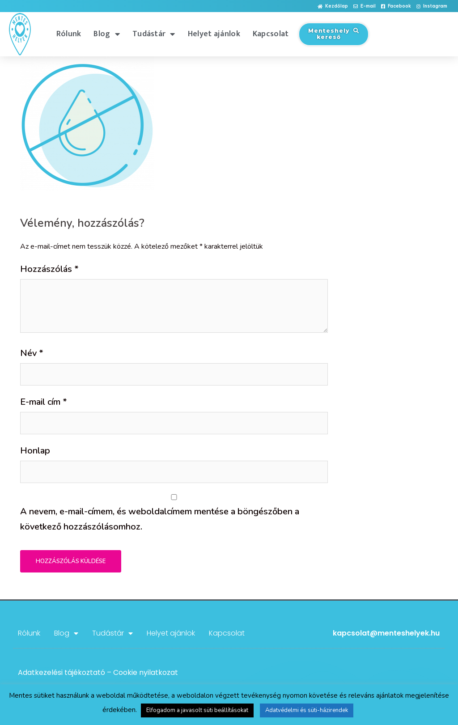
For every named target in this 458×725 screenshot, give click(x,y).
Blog (106, 33)
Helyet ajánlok (214, 34)
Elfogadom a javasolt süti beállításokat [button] (197, 710)
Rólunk (68, 34)
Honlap (35, 451)
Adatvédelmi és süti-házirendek (306, 710)
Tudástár (153, 33)
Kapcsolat (271, 34)
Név (31, 353)
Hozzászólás (49, 269)
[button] (333, 6)
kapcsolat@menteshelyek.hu (386, 633)
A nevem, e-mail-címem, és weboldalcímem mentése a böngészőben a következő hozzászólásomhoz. (159, 519)
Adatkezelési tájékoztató (61, 672)
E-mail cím (43, 402)
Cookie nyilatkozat (145, 672)
